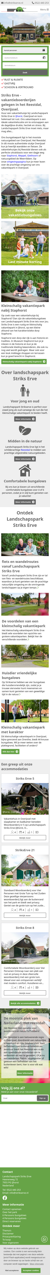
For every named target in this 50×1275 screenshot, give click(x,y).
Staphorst (12, 155)
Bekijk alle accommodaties (23, 1003)
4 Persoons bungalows (14, 1218)
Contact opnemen (11, 1209)
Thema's (6, 1230)
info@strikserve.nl (12, 2)
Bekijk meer (25, 838)
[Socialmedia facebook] (4, 1198)
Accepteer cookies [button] (31, 1270)
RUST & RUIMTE (13, 79)
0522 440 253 (40, 2)
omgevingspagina (16, 161)
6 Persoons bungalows (14, 1215)
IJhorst (18, 116)
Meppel (22, 155)
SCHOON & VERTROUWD (18, 87)
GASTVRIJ (9, 83)
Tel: (4, 1189)
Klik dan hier (8, 751)
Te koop (6, 1239)
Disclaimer (8, 1233)
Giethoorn (32, 155)
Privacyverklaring (11, 1236)
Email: (5, 1192)
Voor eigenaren (10, 1242)
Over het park (9, 1212)
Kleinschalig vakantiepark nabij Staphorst (22, 361)
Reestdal (25, 449)
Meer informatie (23, 419)
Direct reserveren (11, 1221)
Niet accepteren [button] (12, 1270)
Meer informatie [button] (37, 1264)
